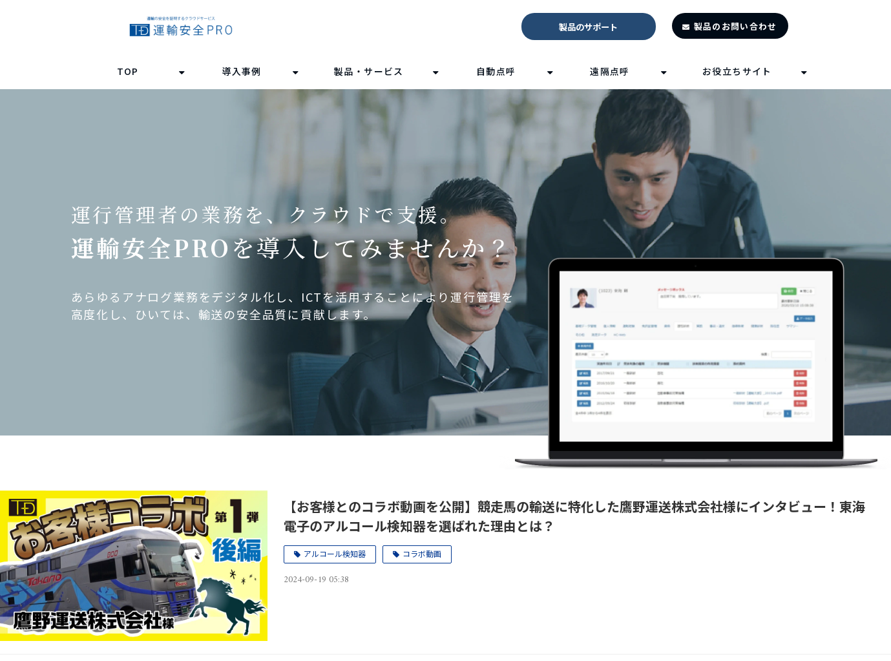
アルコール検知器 (335, 553)
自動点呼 (496, 71)
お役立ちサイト (737, 71)
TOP (128, 71)
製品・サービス (369, 71)
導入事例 (242, 71)
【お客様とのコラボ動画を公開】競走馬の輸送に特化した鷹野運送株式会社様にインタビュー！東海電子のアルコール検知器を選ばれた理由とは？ (574, 516)
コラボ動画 (422, 553)
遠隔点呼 (610, 71)
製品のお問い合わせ (735, 26)
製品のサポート (588, 27)
